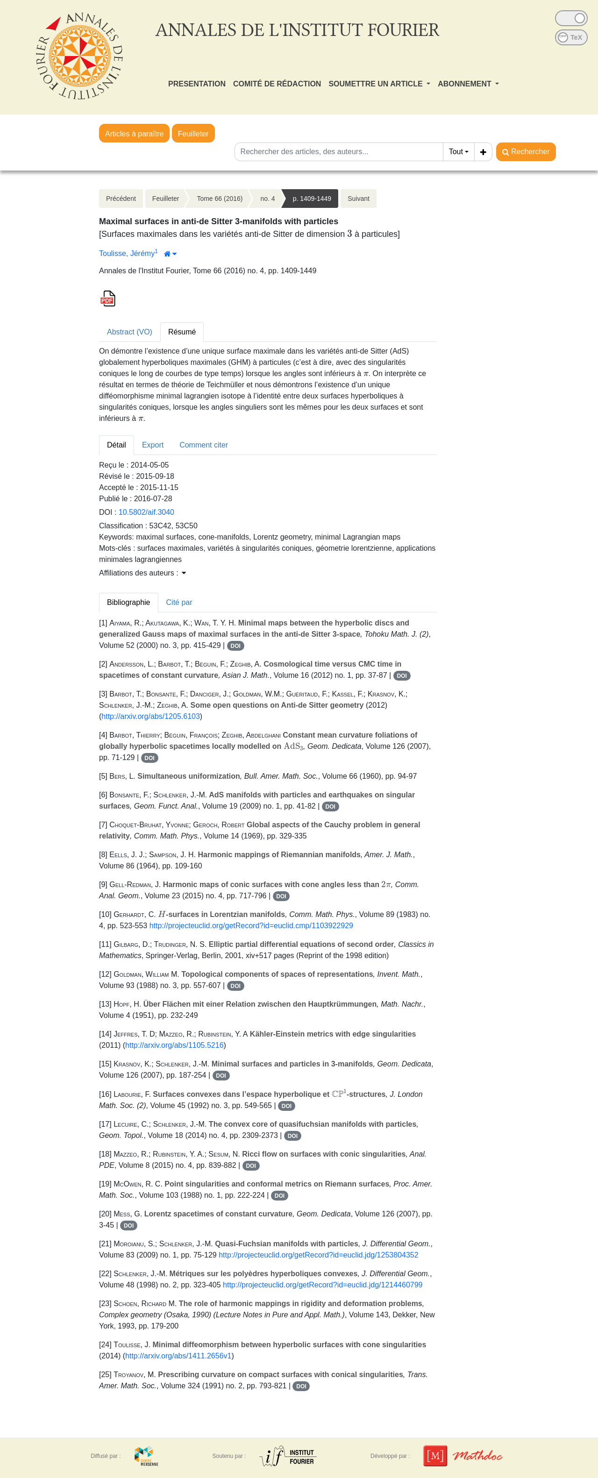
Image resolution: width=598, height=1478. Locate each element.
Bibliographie (128, 602)
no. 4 (267, 198)
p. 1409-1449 (312, 198)
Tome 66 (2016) (219, 198)
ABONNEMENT (465, 84)
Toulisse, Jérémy (127, 253)
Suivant (359, 198)
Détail (116, 445)
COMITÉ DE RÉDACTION (277, 84)
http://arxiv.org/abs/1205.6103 (150, 716)
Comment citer (203, 445)
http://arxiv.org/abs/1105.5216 (174, 1045)
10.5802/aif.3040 (146, 512)
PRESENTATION (197, 84)
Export (153, 445)
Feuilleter (193, 134)
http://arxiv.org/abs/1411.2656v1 (178, 1356)
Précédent (121, 198)
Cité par (179, 602)
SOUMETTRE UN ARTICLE (376, 84)
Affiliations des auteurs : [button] (142, 573)
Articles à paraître (134, 134)
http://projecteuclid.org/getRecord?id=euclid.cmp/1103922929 (251, 926)
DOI (235, 646)
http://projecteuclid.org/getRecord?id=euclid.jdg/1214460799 (322, 1285)
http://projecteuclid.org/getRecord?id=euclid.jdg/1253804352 (318, 1255)
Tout (456, 152)
